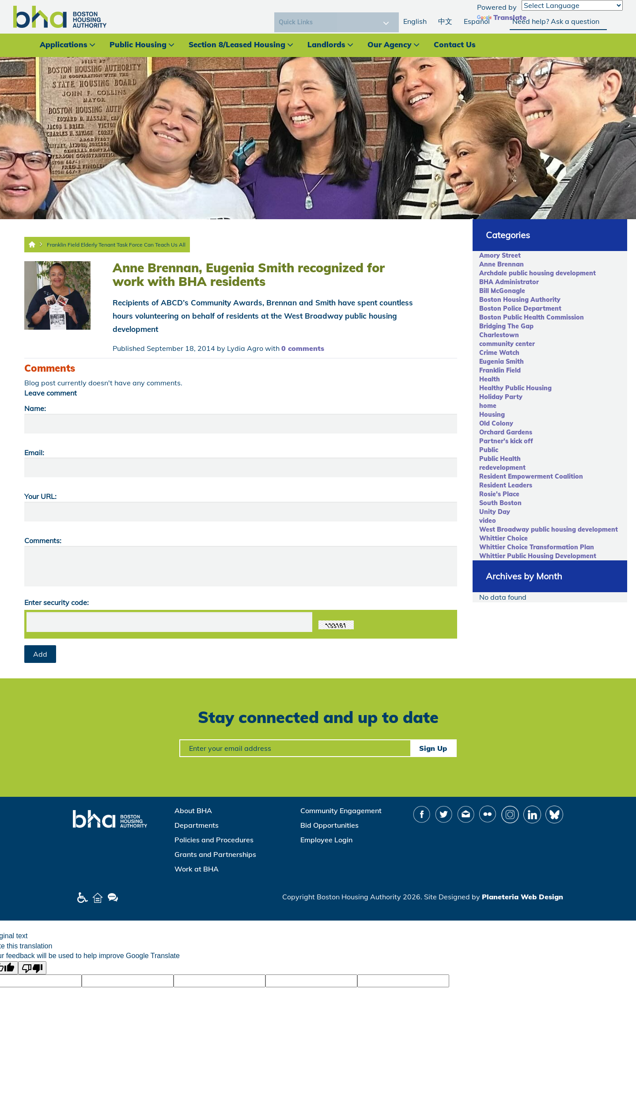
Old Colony (496, 423)
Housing (492, 415)
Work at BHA (196, 868)
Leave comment (50, 392)
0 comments (302, 348)
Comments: (42, 540)
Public (488, 450)
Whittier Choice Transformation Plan (536, 547)
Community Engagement (341, 810)
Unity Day (494, 512)
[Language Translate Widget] (572, 5)
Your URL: (40, 496)
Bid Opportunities (329, 825)
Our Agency (389, 44)
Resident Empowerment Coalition (531, 476)
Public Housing (138, 44)
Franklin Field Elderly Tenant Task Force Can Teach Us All (116, 244)
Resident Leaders (505, 485)
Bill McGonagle (502, 291)
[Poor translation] (32, 967)
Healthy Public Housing (515, 388)
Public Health (500, 459)
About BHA (193, 810)
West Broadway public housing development (548, 529)
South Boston (500, 503)
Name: (35, 408)
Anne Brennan (501, 264)
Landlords (326, 44)
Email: (34, 452)
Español (477, 21)
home (487, 406)
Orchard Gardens (505, 432)
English (415, 21)
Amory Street (500, 255)
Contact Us (455, 44)
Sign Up (433, 748)
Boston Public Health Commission (531, 317)
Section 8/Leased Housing (237, 44)
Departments (196, 825)
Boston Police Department (520, 308)
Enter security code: (56, 602)
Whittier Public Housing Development (537, 556)
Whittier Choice (503, 538)
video (487, 521)
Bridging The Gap (506, 326)
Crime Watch (499, 353)
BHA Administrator (509, 282)
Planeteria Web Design (522, 896)
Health (489, 379)
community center (507, 344)
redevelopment (502, 468)
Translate (501, 17)
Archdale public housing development (537, 273)
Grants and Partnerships (215, 854)
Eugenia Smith (501, 361)
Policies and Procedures (214, 839)
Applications (63, 44)
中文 (445, 21)
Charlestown (499, 335)
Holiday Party (500, 397)
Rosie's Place (499, 494)
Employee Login (326, 839)
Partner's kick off (506, 441)
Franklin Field (500, 370)
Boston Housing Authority (519, 300)
